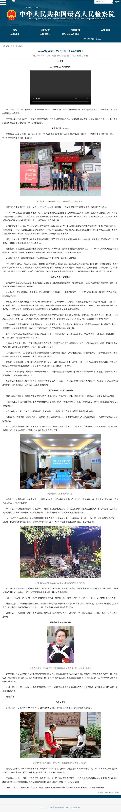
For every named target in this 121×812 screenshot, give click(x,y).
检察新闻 (75, 30)
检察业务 (14, 34)
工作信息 (105, 30)
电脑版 (118, 2)
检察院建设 (45, 34)
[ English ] (36, 7)
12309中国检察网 (70, 34)
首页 (15, 30)
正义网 (67, 800)
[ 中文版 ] (28, 7)
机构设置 (45, 30)
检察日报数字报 (56, 800)
